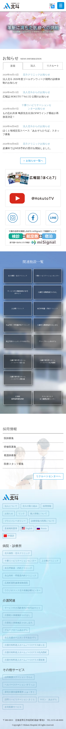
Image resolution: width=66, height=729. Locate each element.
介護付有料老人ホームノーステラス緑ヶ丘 (25, 645)
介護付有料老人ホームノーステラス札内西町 (26, 652)
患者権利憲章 (11, 528)
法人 (32, 65)
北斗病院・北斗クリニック (17, 553)
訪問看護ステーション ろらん (19, 677)
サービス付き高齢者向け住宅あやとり (22, 608)
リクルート (53, 65)
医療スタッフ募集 (14, 464)
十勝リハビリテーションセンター (20, 560)
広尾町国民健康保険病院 (16, 583)
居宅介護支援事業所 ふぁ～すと (20, 692)
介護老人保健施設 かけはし (17, 615)
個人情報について (38, 513)
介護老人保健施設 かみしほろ (19, 622)
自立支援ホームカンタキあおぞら (20, 637)
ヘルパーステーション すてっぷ (20, 684)
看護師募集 (10, 455)
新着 (12, 66)
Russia (43, 528)
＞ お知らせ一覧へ (33, 160)
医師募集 (9, 438)
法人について (11, 506)
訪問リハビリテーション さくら (20, 699)
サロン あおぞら (48, 699)
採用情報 (47, 506)
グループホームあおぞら (16, 630)
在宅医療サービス (13, 707)
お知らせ (9, 513)
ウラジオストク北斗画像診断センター (22, 590)
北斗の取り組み (30, 506)
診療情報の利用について (42, 521)
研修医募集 (10, 447)
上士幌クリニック (50, 560)
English (29, 528)
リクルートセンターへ (48, 476)
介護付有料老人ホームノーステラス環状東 (25, 660)
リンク (21, 513)
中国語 (11, 536)
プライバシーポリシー (15, 521)
